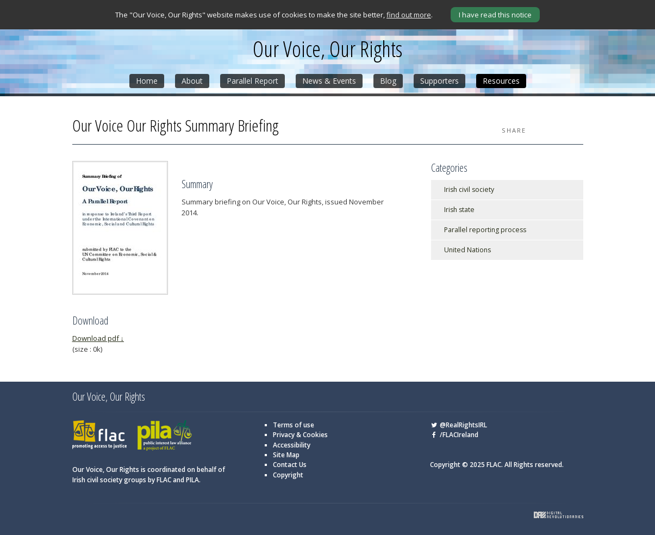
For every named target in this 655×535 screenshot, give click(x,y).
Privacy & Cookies (300, 434)
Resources (501, 81)
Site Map (286, 454)
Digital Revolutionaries (558, 515)
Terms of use (293, 425)
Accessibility (291, 445)
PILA (165, 435)
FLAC (99, 435)
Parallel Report (252, 81)
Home (147, 81)
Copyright (288, 475)
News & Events (329, 81)
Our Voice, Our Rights (327, 49)
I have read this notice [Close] (495, 15)
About (192, 81)
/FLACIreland (454, 434)
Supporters (439, 81)
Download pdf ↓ (98, 338)
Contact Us (290, 464)
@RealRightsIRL (458, 425)
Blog (388, 81)
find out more (408, 15)
